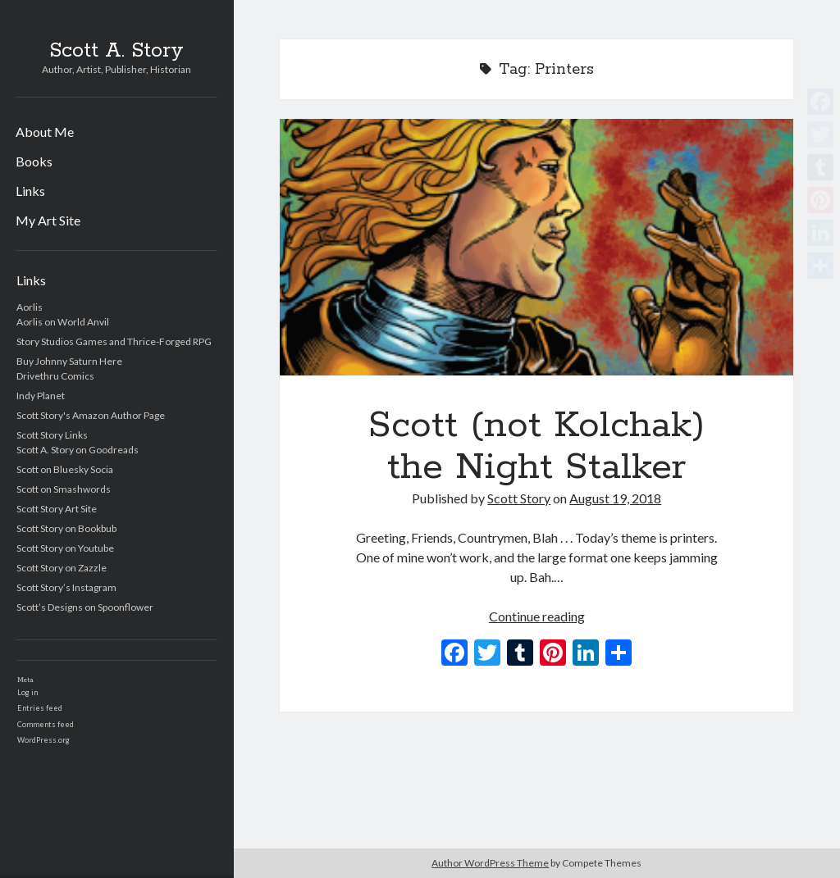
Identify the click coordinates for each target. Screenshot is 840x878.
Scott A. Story (116, 51)
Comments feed (45, 724)
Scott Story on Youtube (65, 548)
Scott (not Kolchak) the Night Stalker (536, 247)
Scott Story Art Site (56, 509)
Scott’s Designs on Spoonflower (84, 607)
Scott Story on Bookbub (66, 528)
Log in (27, 692)
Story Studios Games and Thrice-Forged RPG (114, 341)
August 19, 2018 (615, 498)
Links (30, 190)
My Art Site (48, 220)
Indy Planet (40, 395)
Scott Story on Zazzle (61, 568)
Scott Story (518, 498)
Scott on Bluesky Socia (64, 469)
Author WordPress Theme (490, 863)
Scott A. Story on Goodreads (77, 450)
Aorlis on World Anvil (62, 322)
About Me (45, 131)
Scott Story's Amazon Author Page (90, 415)
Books (34, 161)
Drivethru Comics (55, 376)
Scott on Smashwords (63, 489)
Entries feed (39, 707)
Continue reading (537, 616)
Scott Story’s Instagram (66, 587)
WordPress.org (43, 739)
